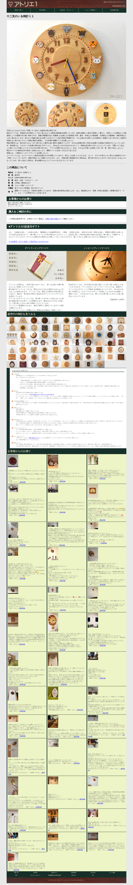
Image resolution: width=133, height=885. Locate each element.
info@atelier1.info (118, 6)
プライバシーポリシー (35, 875)
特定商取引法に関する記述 (54, 875)
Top (93, 875)
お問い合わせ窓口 (52, 219)
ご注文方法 (92, 872)
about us (73, 875)
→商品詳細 (22, 482)
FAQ (16, 875)
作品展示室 (114, 10)
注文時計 (42, 10)
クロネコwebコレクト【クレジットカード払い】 (41, 394)
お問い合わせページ (34, 437)
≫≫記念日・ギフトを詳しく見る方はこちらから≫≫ (29, 241)
